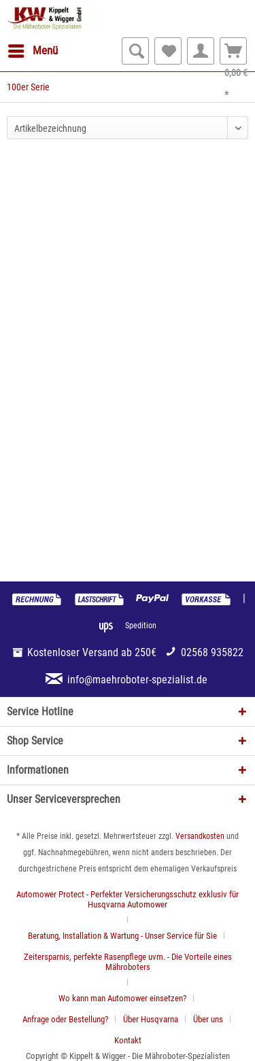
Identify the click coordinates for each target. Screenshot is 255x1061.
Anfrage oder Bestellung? (65, 1019)
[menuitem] (32, 51)
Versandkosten (199, 836)
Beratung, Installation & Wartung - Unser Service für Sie (122, 936)
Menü (33, 48)
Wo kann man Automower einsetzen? (122, 998)
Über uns (208, 1019)
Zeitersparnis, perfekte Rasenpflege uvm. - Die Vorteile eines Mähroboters (128, 962)
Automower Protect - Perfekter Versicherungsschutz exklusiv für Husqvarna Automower (127, 899)
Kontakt (127, 1040)
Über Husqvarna (150, 1019)
